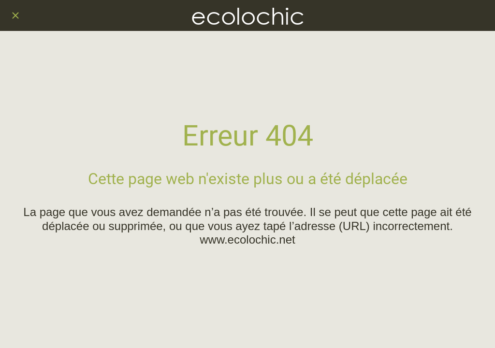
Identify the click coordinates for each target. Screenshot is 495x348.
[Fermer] (15, 15)
